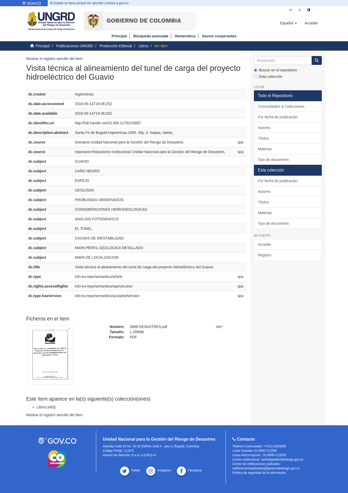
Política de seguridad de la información (259, 473)
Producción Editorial (116, 46)
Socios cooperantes (219, 36)
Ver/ (219, 327)
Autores (264, 128)
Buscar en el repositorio (275, 70)
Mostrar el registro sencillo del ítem (54, 59)
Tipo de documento (273, 160)
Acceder (264, 244)
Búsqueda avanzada (150, 36)
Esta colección (268, 76)
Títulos (263, 138)
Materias (265, 149)
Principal (119, 36)
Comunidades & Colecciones (281, 106)
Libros (143, 46)
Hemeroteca (185, 36)
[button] (288, 23)
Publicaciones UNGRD (74, 46)
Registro (265, 255)
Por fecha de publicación (278, 117)
